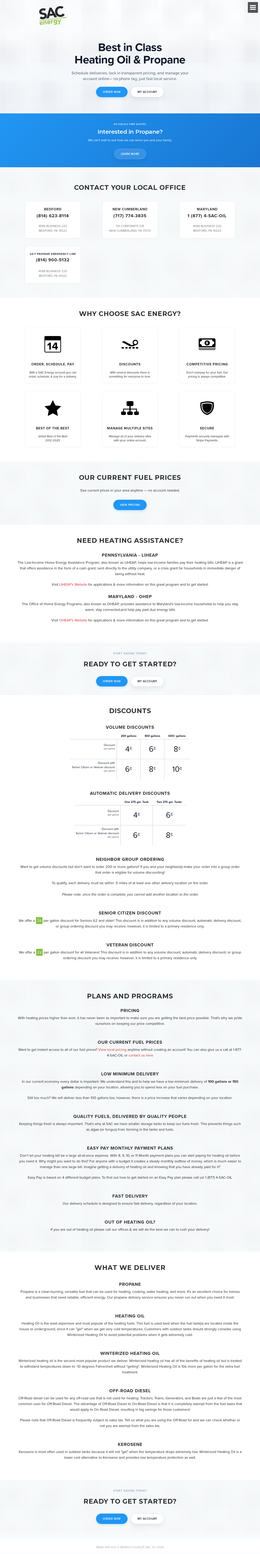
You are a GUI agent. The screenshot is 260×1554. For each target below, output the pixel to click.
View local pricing (112, 1050)
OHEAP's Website (73, 620)
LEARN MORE (130, 154)
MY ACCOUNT (147, 92)
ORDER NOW (112, 92)
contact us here (141, 1055)
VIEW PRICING (130, 505)
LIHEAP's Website (73, 584)
